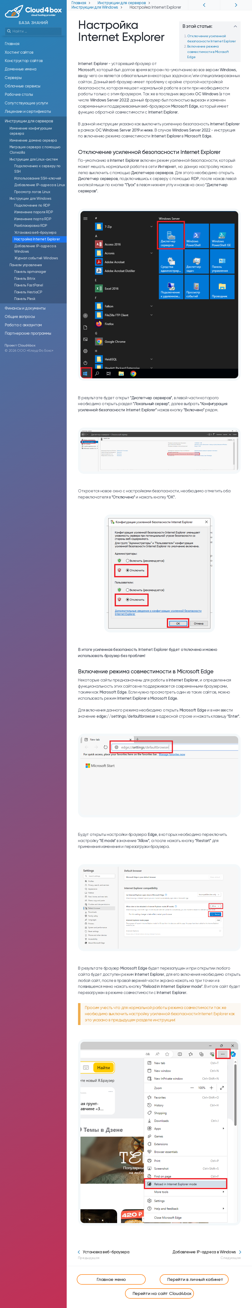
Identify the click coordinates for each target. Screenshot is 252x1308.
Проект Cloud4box (20, 345)
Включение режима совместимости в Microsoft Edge (208, 51)
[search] (33, 31)
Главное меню (111, 1279)
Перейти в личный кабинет (195, 1279)
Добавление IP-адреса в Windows (207, 1254)
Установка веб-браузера (103, 1254)
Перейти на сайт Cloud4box (162, 1293)
